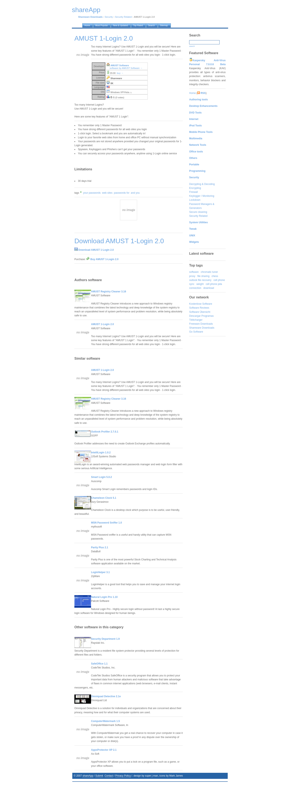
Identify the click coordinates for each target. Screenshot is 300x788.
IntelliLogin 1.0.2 (101, 452)
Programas (207, 315)
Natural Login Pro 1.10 (104, 597)
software (194, 272)
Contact (109, 775)
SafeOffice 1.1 (99, 663)
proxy (192, 276)
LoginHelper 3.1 (100, 572)
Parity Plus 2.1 (99, 547)
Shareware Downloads (201, 327)
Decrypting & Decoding (202, 184)
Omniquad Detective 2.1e (106, 696)
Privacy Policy (123, 775)
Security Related (123, 17)
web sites (107, 192)
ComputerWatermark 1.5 (105, 721)
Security (109, 17)
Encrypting (195, 188)
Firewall (193, 192)
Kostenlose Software (200, 303)
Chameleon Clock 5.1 (103, 497)
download (208, 288)
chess (214, 276)
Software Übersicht (199, 311)
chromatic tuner (209, 272)
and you (135, 192)
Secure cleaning (198, 212)
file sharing (203, 276)
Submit (99, 775)
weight (200, 284)
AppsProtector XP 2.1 (103, 749)
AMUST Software (119, 65)
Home (192, 93)
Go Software (196, 331)
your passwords (92, 192)
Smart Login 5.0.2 (101, 477)
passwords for (121, 192)
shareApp (87, 775)
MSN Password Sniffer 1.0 (106, 522)
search (192, 46)
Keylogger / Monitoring (201, 196)
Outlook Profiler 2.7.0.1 (104, 431)
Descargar (195, 315)
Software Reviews (199, 307)
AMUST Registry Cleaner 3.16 (108, 291)
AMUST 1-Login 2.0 (102, 324)
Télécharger (195, 319)
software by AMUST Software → (126, 68)
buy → (120, 73)
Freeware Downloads (201, 323)
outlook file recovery (200, 280)
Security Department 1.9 (105, 638)
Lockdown (194, 199)
